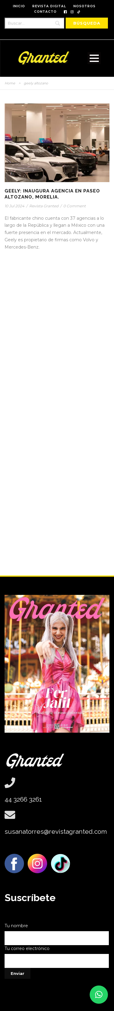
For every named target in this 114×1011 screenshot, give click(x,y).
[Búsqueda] (87, 23)
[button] (99, 995)
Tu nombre (57, 934)
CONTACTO (45, 12)
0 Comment (74, 206)
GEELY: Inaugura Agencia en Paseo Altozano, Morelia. (52, 194)
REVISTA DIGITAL (49, 6)
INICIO (19, 6)
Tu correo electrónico (57, 957)
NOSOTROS (84, 6)
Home (10, 83)
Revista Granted (43, 206)
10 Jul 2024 (14, 206)
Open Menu (94, 58)
